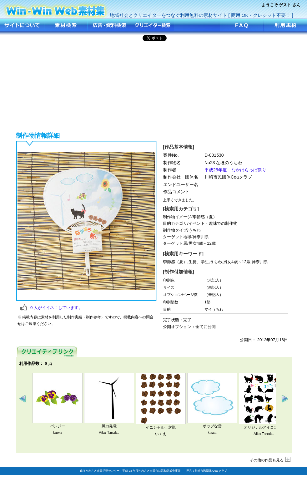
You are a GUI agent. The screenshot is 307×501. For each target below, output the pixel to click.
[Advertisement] (153, 85)
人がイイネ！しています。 (56, 307)
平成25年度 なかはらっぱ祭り (235, 169)
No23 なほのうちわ (55, 8)
